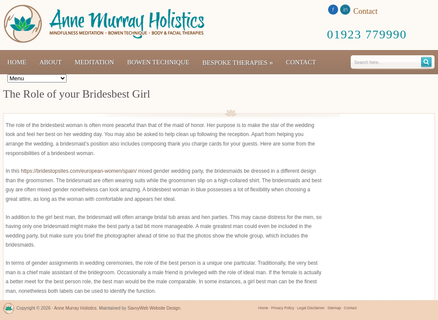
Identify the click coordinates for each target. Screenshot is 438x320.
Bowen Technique (158, 62)
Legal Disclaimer (310, 308)
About (50, 62)
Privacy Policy (282, 308)
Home (16, 62)
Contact (301, 62)
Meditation (94, 62)
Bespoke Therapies (237, 62)
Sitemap (334, 308)
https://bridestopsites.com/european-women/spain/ (78, 171)
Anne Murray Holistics (75, 308)
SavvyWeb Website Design (153, 308)
